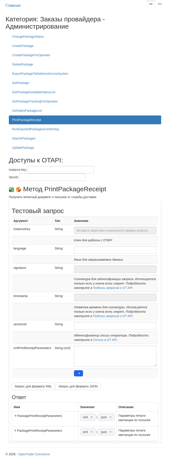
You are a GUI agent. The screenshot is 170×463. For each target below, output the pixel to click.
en (160, 4)
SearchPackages (24, 138)
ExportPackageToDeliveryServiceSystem (40, 73)
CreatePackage (23, 46)
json (106, 417)
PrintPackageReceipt (26, 120)
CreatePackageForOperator (31, 55)
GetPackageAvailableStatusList (33, 92)
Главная (13, 5)
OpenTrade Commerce (34, 454)
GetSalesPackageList (27, 110)
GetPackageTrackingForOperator (35, 101)
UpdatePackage (23, 147)
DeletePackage (22, 64)
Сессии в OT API (105, 340)
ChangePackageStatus (28, 36)
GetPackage (20, 83)
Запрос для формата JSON (78, 386)
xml (88, 417)
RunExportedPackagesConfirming (35, 129)
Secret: (14, 177)
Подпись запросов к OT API (112, 288)
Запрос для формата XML (33, 386)
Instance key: (18, 169)
